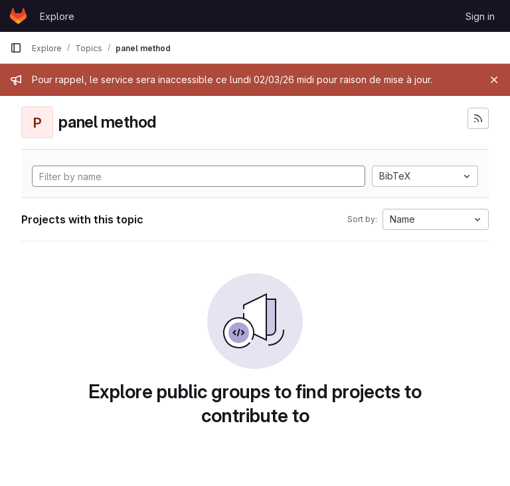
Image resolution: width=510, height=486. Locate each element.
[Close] (494, 80)
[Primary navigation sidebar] (16, 48)
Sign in (480, 16)
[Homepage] (18, 16)
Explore (57, 16)
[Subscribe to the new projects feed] (478, 118)
